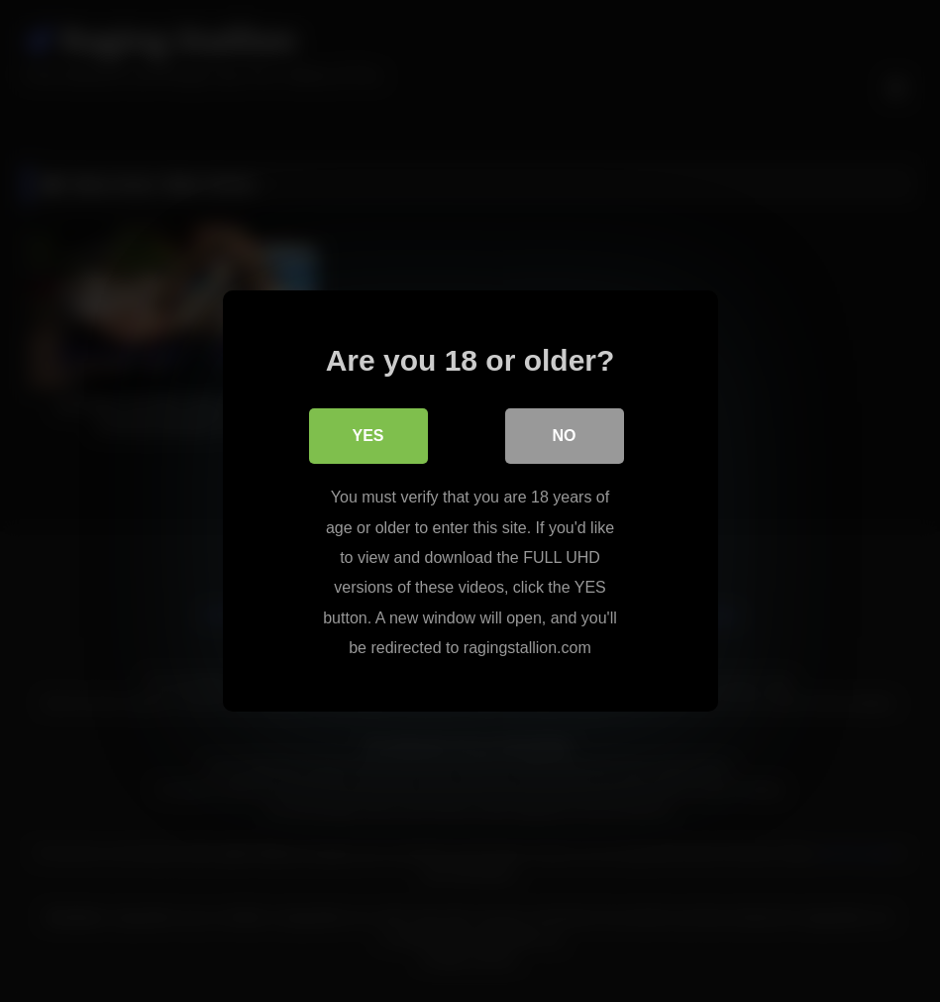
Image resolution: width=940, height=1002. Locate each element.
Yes (367, 435)
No (564, 435)
